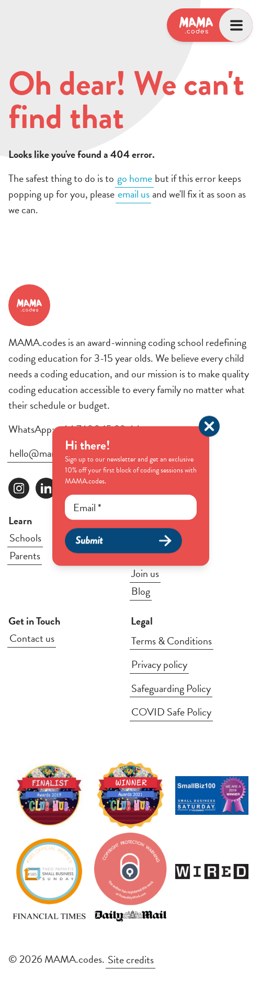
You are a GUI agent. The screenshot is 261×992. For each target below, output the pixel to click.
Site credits (131, 959)
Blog (140, 591)
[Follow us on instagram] (18, 488)
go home (134, 178)
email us (134, 194)
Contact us (31, 638)
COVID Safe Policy (171, 712)
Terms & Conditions (171, 641)
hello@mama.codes (49, 453)
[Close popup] (209, 426)
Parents (24, 555)
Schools (25, 538)
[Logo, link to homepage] (196, 25)
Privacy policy (159, 664)
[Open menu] (236, 25)
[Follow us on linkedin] (46, 488)
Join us (145, 573)
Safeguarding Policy (171, 688)
